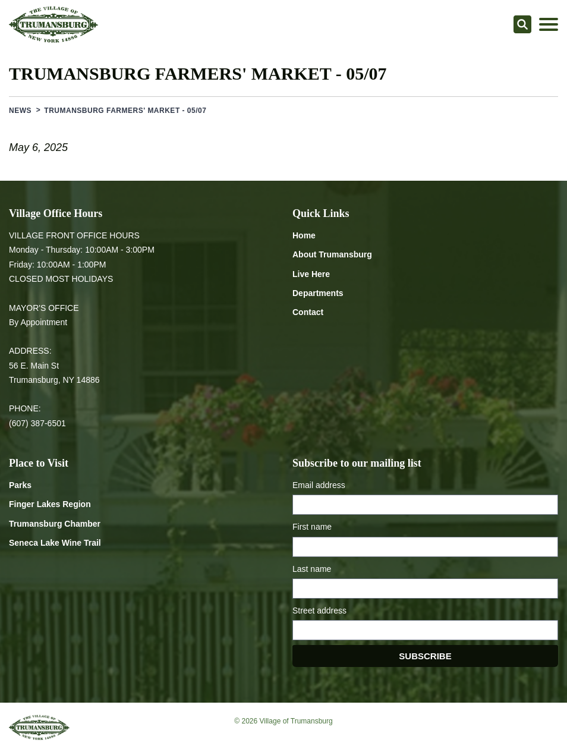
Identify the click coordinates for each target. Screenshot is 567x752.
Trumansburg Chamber (54, 523)
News (20, 110)
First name (312, 526)
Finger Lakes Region (50, 504)
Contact (307, 312)
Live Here (311, 274)
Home (304, 235)
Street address (319, 610)
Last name (311, 569)
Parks (20, 485)
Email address (318, 485)
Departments (318, 293)
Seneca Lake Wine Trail (55, 543)
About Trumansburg (332, 254)
